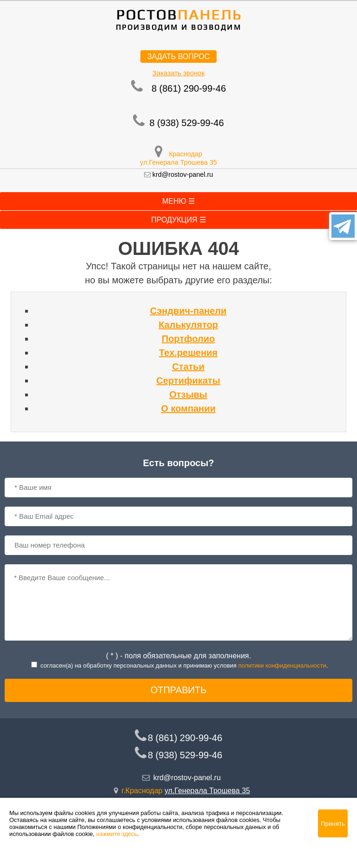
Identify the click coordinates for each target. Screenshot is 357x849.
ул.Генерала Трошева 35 (178, 162)
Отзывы (188, 394)
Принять (333, 823)
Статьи (188, 366)
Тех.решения (188, 353)
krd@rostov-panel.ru (182, 174)
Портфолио (188, 339)
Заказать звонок (178, 73)
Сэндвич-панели (188, 311)
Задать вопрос (178, 56)
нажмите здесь (116, 833)
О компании (188, 408)
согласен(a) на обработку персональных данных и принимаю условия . (184, 665)
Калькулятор (188, 325)
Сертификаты (188, 380)
